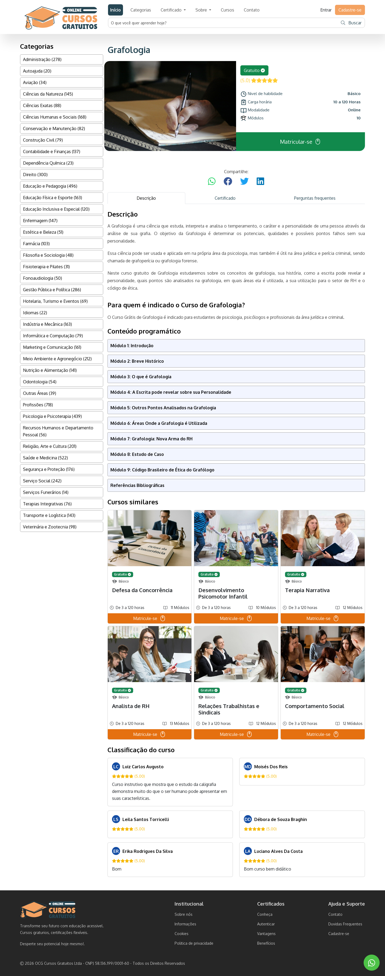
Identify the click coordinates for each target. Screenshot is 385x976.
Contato (252, 10)
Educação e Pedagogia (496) (50, 186)
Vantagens (266, 933)
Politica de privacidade (194, 943)
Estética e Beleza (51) (43, 232)
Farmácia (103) (36, 243)
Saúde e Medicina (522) (45, 457)
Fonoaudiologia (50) (42, 278)
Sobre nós (183, 914)
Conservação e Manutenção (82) (54, 128)
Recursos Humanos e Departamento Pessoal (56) (58, 431)
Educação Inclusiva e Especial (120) (56, 209)
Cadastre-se (338, 933)
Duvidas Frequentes (345, 924)
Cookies (181, 933)
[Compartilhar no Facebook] (228, 181)
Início (115, 10)
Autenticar (266, 924)
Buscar (351, 22)
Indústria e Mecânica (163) (47, 324)
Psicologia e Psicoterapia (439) (52, 416)
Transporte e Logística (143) (49, 515)
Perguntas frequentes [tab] (315, 198)
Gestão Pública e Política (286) (52, 289)
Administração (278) (42, 59)
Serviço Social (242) (42, 480)
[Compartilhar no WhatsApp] (212, 181)
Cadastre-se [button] (349, 10)
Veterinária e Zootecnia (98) (49, 526)
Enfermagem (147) (40, 220)
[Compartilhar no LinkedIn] (260, 181)
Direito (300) (35, 174)
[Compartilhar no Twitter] (244, 181)
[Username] (223, 23)
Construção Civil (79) (43, 140)
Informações (185, 924)
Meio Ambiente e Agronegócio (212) (57, 358)
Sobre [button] (201, 10)
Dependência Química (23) (48, 163)
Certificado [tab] (225, 198)
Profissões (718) (38, 404)
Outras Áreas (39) (39, 393)
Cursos (227, 10)
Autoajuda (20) (37, 71)
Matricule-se (149, 618)
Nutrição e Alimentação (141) (50, 370)
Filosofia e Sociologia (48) (48, 255)
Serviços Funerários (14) (45, 492)
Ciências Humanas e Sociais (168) (54, 117)
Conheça (264, 914)
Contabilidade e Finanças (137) (51, 151)
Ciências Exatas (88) (42, 105)
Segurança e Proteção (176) (49, 469)
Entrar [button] (326, 10)
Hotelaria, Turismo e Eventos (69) (55, 301)
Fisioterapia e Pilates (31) (46, 266)
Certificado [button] (172, 10)
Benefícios (266, 943)
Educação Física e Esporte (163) (52, 197)
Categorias (140, 10)
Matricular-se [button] (300, 141)
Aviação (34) (35, 82)
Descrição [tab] (146, 198)
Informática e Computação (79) (53, 335)
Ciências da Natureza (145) (48, 94)
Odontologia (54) (39, 381)
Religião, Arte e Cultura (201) (49, 446)
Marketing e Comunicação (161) (52, 347)
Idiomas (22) (35, 312)
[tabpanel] (236, 543)
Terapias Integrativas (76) (47, 503)
